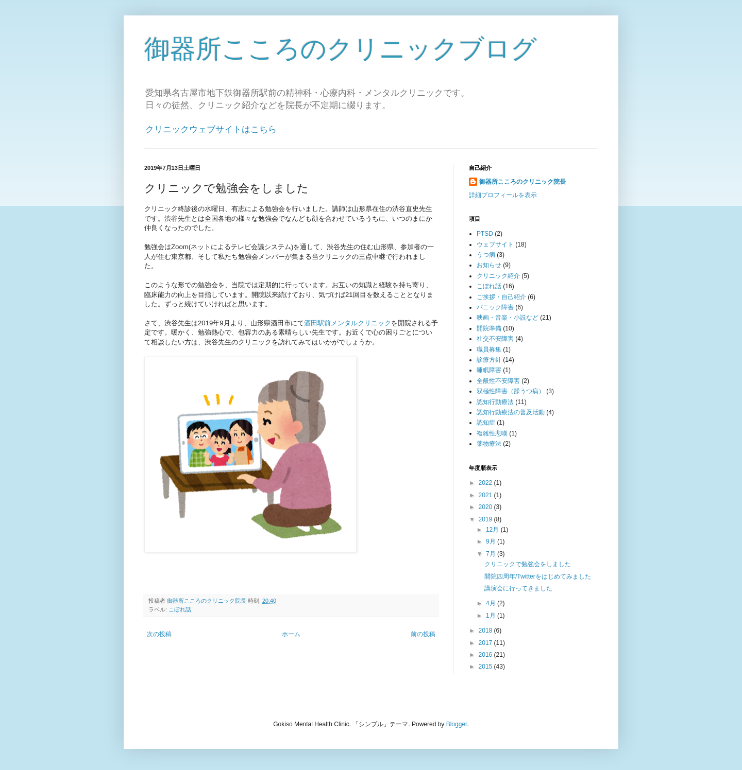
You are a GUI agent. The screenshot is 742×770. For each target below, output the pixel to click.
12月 (493, 529)
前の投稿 (423, 634)
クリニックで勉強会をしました (527, 564)
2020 (486, 507)
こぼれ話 (179, 609)
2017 (486, 642)
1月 (491, 615)
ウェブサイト (495, 244)
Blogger (456, 724)
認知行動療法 (495, 402)
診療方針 (489, 359)
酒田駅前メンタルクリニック (347, 323)
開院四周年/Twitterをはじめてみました (537, 576)
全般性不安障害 (498, 380)
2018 (486, 630)
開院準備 (489, 328)
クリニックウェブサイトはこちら (211, 129)
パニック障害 (495, 307)
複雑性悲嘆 (492, 433)
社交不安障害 (495, 338)
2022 (486, 482)
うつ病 (486, 254)
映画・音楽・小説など (507, 317)
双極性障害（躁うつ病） (511, 391)
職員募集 (489, 349)
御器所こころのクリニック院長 (522, 181)
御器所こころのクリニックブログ (340, 48)
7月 (491, 553)
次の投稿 (159, 634)
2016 (486, 654)
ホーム (291, 634)
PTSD (485, 233)
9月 (491, 541)
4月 (491, 603)
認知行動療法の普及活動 (511, 412)
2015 (486, 666)
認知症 (486, 422)
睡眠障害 (489, 370)
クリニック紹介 (498, 275)
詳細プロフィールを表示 (503, 195)
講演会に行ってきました (518, 588)
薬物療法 (489, 443)
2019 (486, 519)
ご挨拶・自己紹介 (501, 297)
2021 (486, 495)
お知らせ (489, 265)
